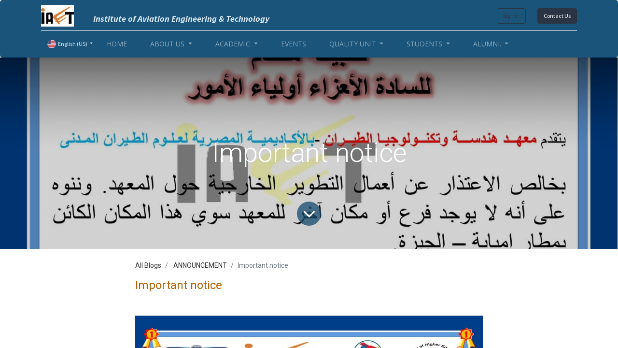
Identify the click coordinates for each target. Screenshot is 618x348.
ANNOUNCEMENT (200, 265)
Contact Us (557, 15)
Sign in (511, 15)
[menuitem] (117, 44)
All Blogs (148, 265)
